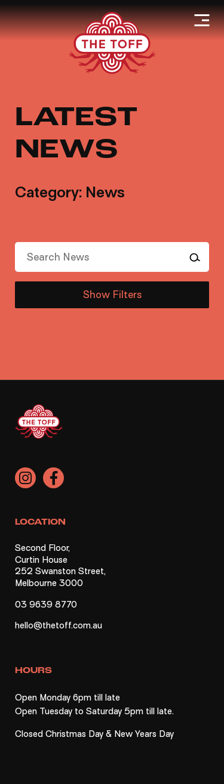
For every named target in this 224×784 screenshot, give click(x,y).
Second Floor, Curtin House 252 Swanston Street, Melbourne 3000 (60, 565)
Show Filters (112, 294)
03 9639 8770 (46, 604)
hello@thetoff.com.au (58, 625)
